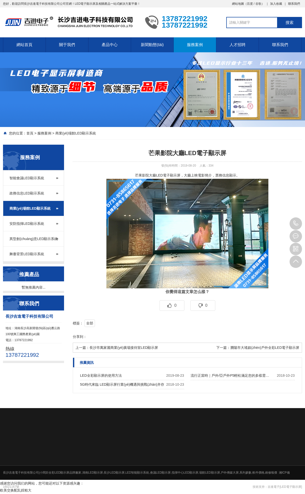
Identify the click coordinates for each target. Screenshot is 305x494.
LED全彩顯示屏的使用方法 (101, 375)
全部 (89, 323)
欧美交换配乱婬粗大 (15, 490)
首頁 (29, 133)
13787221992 (296, 223)
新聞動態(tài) (152, 45)
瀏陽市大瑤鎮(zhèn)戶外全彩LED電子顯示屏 (264, 348)
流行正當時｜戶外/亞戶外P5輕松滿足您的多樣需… (230, 375)
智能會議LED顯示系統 (26, 178)
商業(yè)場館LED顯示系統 (75, 133)
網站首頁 (24, 45)
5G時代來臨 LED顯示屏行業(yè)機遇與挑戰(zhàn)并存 (122, 384)
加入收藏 (276, 3)
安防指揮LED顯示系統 (26, 224)
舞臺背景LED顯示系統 (26, 254)
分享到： (80, 337)
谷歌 (258, 3)
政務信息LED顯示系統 (26, 193)
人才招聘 (237, 45)
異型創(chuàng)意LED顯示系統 (33, 239)
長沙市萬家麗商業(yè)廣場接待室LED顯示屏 (123, 348)
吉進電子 (274, 487)
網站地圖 (238, 3)
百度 (250, 3)
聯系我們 (294, 3)
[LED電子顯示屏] (291, 487)
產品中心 (110, 45)
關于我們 (67, 45)
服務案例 (195, 45)
